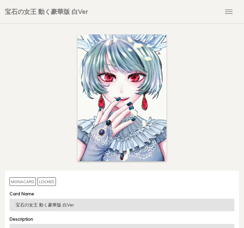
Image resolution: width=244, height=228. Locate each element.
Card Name (22, 194)
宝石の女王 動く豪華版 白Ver (46, 12)
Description (21, 219)
